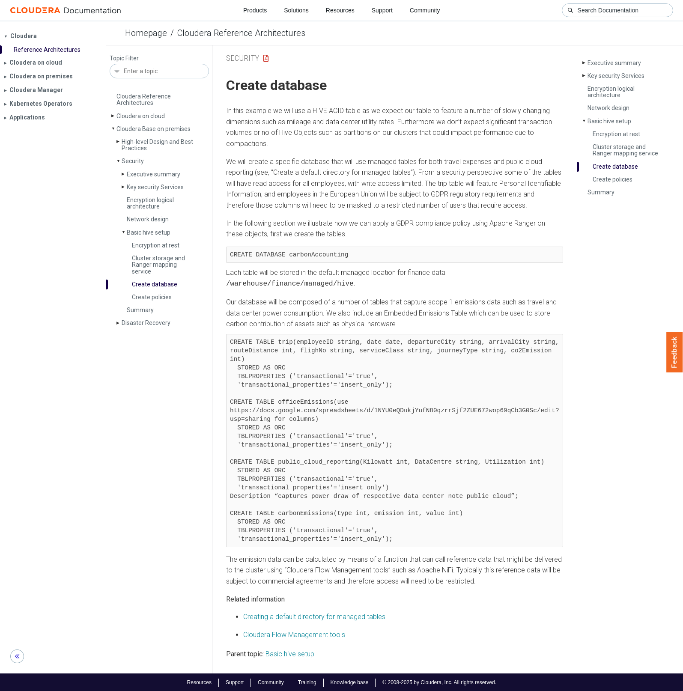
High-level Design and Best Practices (157, 145)
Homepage (146, 33)
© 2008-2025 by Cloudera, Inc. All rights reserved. (439, 682)
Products (255, 10)
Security (133, 161)
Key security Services (155, 187)
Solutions (296, 10)
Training (307, 682)
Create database (154, 284)
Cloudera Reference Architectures (241, 33)
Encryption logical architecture (150, 203)
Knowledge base (350, 682)
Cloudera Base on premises (153, 128)
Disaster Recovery (146, 322)
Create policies (152, 297)
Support (382, 10)
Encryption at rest (155, 245)
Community (425, 10)
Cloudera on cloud (140, 116)
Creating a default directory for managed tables (314, 616)
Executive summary (153, 174)
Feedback (675, 352)
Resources (340, 10)
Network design (148, 219)
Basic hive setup (148, 232)
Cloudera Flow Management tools (294, 634)
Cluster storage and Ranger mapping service (158, 265)
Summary (140, 310)
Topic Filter (124, 58)
